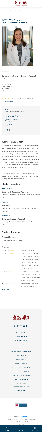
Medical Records (21, 363)
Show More (5, 290)
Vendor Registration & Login (21, 392)
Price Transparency (21, 388)
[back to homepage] (2, 10)
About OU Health (21, 333)
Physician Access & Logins (21, 383)
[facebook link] (14, 327)
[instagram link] (21, 327)
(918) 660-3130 (6, 88)
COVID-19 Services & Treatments (21, 354)
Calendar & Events (21, 342)
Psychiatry (8, 121)
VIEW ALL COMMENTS (8, 101)
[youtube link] (24, 327)
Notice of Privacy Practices (21, 371)
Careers (21, 346)
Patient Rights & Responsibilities (21, 379)
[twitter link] (17, 327)
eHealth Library (21, 358)
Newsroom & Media (21, 367)
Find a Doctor (9, 10)
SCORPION (24, 422)
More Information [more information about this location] (10, 91)
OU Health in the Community (21, 375)
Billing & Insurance (21, 337)
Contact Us (21, 350)
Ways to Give (21, 396)
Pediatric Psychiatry (11, 116)
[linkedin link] (28, 327)
